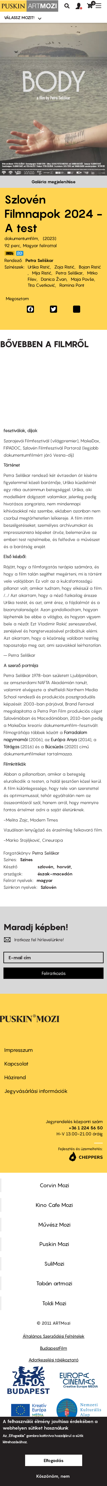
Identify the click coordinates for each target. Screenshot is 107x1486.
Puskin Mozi (54, 1244)
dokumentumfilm (21, 238)
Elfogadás (54, 1460)
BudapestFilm (53, 1348)
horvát (64, 866)
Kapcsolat (16, 1064)
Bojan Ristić (90, 266)
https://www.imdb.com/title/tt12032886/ (9, 253)
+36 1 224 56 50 (86, 1127)
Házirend (15, 1077)
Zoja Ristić (64, 266)
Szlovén (48, 887)
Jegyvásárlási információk (36, 1091)
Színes (26, 859)
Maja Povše (82, 279)
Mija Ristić (41, 272)
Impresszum (18, 1050)
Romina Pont (71, 285)
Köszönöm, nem (53, 1476)
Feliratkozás (54, 973)
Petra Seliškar (39, 260)
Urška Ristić (39, 266)
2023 (49, 238)
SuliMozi (54, 1264)
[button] (81, 6)
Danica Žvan (53, 279)
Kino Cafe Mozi (54, 1205)
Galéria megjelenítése (53, 181)
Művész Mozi (54, 1224)
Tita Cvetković (41, 285)
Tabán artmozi (54, 1283)
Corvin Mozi (54, 1185)
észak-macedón (54, 873)
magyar (45, 880)
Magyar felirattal (40, 245)
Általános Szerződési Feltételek (53, 1336)
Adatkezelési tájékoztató (53, 1359)
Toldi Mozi (54, 1303)
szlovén (45, 866)
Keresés (67, 6)
